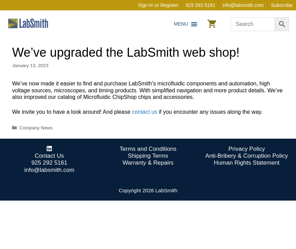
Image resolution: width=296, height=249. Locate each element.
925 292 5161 (200, 5)
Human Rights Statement (246, 162)
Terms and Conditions (148, 149)
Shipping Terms (148, 156)
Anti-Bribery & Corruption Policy (246, 156)
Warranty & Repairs (148, 162)
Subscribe (282, 5)
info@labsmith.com (242, 5)
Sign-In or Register (158, 5)
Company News (36, 127)
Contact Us (49, 156)
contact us (144, 112)
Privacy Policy (246, 149)
